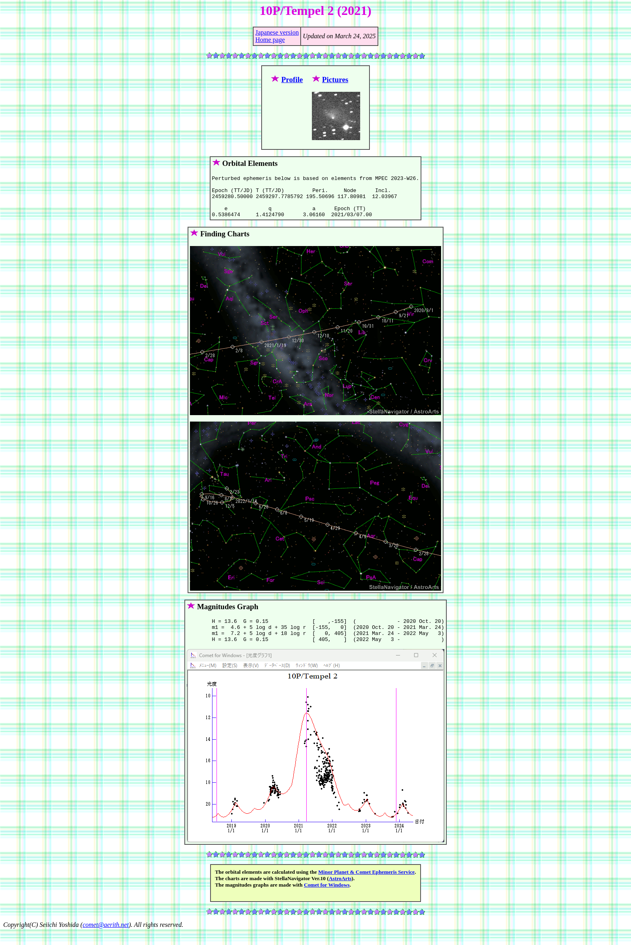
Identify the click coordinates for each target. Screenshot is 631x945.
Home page (270, 39)
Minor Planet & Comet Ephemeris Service (366, 885)
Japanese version (277, 32)
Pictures (335, 79)
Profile (292, 79)
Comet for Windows (327, 898)
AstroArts (340, 892)
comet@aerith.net (105, 938)
